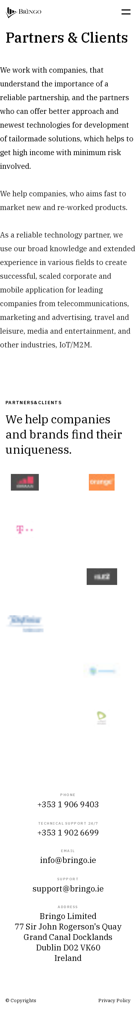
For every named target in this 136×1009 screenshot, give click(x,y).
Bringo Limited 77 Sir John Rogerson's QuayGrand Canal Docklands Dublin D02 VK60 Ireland (68, 937)
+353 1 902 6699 (68, 832)
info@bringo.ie (68, 860)
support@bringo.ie (68, 888)
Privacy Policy (114, 1000)
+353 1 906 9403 (68, 804)
